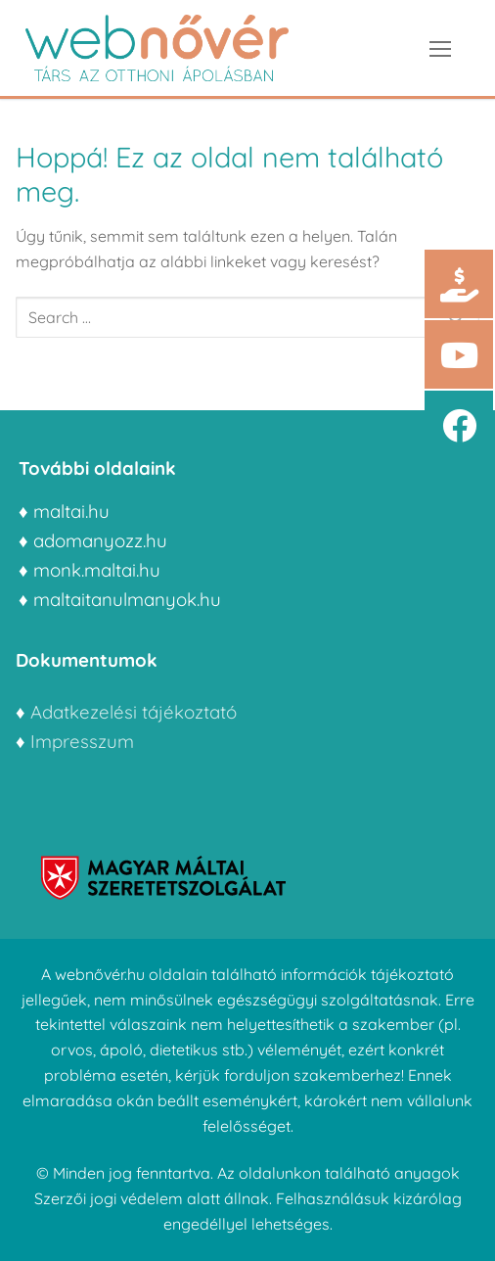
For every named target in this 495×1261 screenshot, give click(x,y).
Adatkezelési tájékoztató (133, 712)
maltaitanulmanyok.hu (127, 599)
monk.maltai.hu (96, 570)
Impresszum (84, 741)
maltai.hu (71, 511)
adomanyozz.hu (100, 540)
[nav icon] (440, 48)
